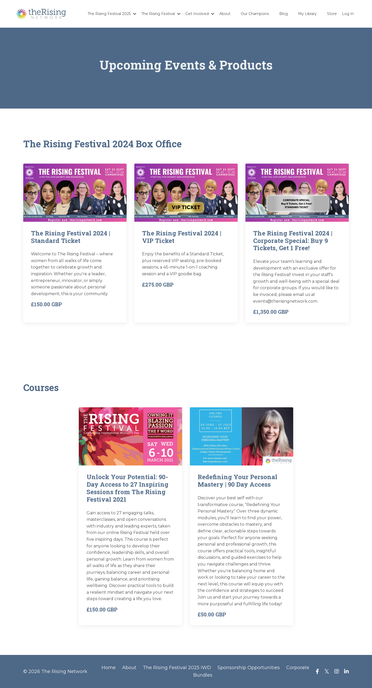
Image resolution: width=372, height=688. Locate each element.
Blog (283, 13)
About (224, 13)
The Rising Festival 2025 (112, 13)
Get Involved (199, 13)
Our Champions (255, 13)
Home (109, 667)
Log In (348, 13)
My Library (307, 13)
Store (332, 13)
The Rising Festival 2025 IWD (177, 667)
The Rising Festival (160, 13)
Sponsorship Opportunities (249, 667)
